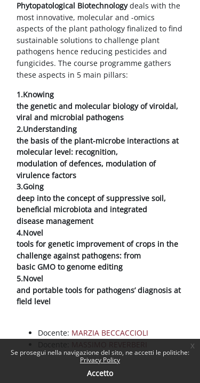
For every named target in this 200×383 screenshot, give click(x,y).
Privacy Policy (100, 359)
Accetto (100, 373)
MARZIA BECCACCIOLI (109, 333)
